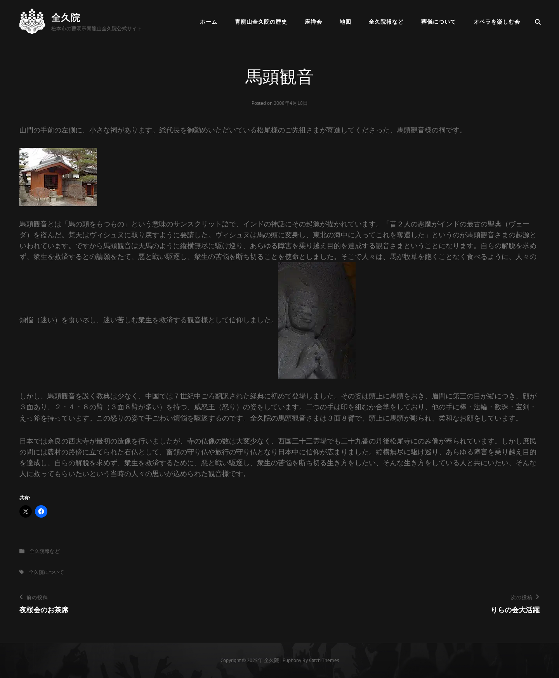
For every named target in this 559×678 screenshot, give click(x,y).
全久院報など (386, 21)
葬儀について (438, 21)
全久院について (46, 572)
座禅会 (313, 21)
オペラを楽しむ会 (497, 21)
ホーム (208, 21)
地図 (345, 21)
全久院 (65, 18)
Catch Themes (324, 660)
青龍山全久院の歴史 (261, 21)
